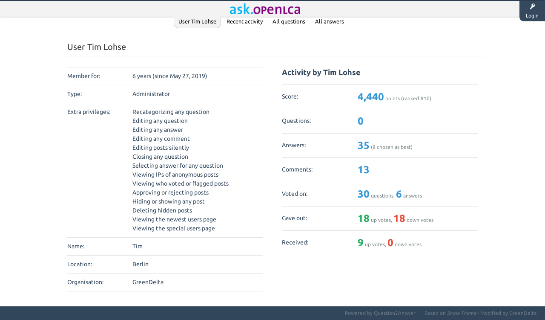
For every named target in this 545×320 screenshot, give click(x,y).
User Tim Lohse (197, 21)
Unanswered (291, 9)
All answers (329, 21)
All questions (288, 21)
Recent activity (245, 21)
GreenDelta (522, 313)
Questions (251, 9)
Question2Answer (395, 313)
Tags (324, 9)
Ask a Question (359, 9)
